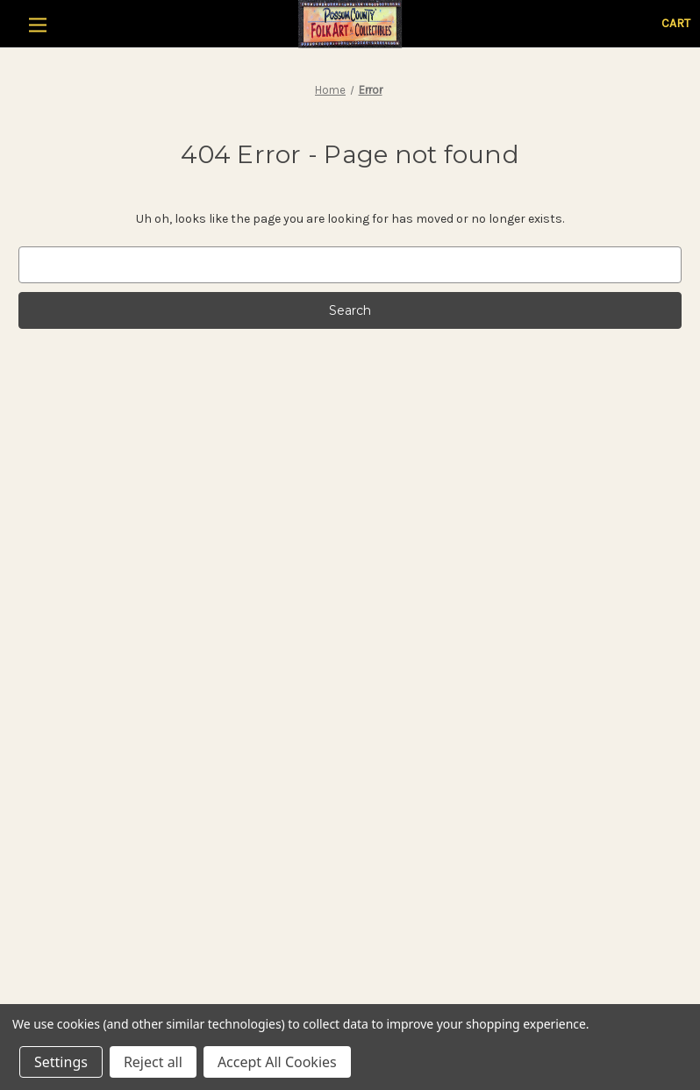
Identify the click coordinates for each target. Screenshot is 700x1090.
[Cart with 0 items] (676, 23)
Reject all (153, 1062)
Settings (61, 1062)
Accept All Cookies (277, 1062)
